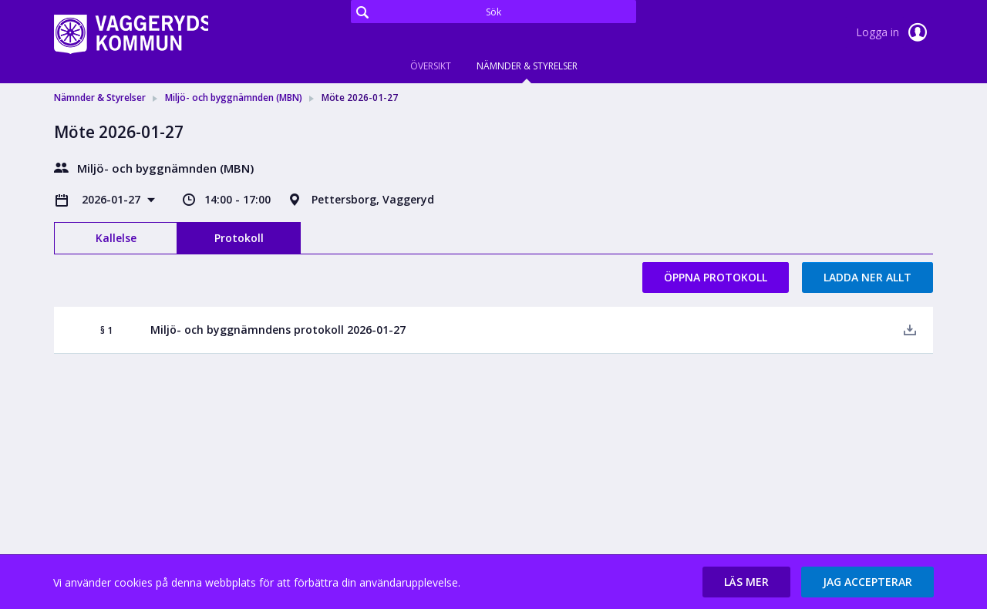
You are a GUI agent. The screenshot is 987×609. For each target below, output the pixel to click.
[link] (131, 34)
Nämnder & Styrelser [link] (100, 97)
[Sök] (493, 11)
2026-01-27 (112, 199)
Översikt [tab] (430, 65)
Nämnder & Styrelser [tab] (527, 65)
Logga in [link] (894, 32)
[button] (746, 582)
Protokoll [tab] (239, 237)
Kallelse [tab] (116, 237)
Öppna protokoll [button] (715, 277)
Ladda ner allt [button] (867, 277)
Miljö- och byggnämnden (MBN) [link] (233, 97)
